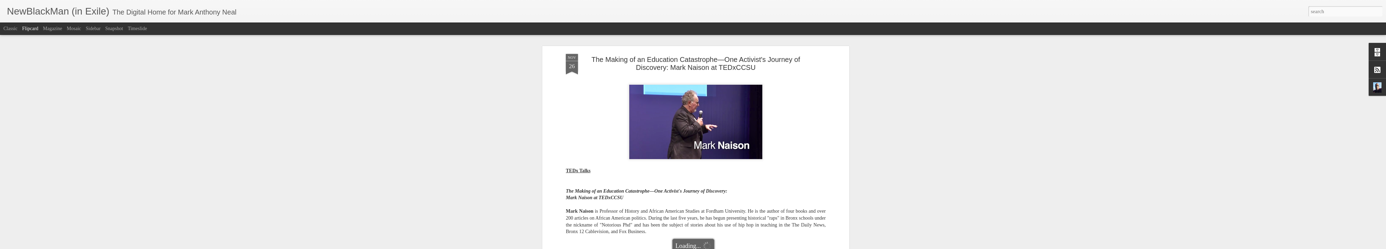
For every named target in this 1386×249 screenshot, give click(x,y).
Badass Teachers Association (629, 157)
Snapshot (114, 28)
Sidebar (93, 28)
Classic (10, 28)
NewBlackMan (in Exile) (754, 157)
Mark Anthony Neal (727, 148)
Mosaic (74, 28)
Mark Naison (714, 157)
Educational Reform (679, 157)
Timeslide (137, 28)
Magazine (52, 28)
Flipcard (30, 28)
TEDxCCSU (793, 157)
